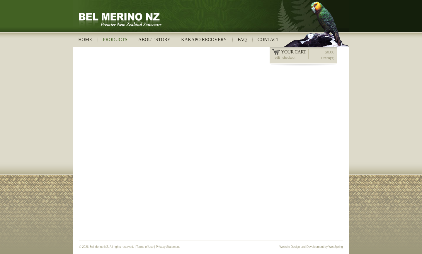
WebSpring (336, 246)
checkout (289, 57)
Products (115, 39)
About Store (154, 39)
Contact (268, 39)
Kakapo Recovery (204, 39)
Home (85, 39)
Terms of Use (145, 246)
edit (277, 57)
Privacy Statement (168, 246)
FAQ (242, 39)
